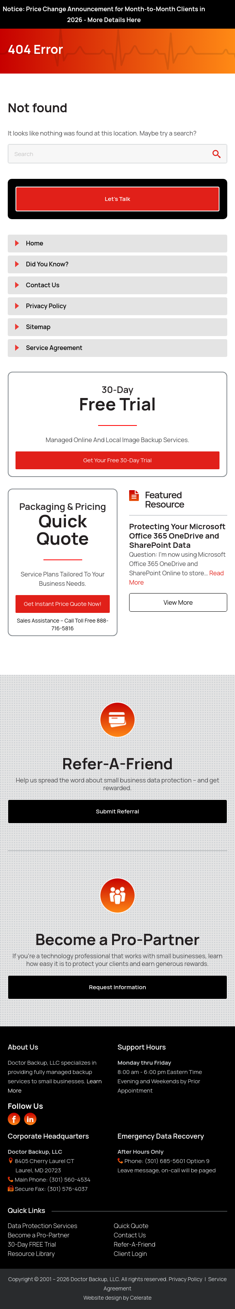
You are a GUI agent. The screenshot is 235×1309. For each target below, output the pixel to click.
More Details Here (114, 19)
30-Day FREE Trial (32, 1244)
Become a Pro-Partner (38, 1235)
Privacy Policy (46, 306)
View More (178, 602)
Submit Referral (117, 811)
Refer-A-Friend (135, 1244)
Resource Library (31, 1253)
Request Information (117, 987)
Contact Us (42, 285)
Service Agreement (54, 347)
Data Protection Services (42, 1226)
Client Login (130, 1253)
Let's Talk (117, 199)
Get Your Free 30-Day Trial (117, 460)
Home (34, 243)
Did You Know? (47, 264)
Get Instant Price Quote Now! (63, 604)
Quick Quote (131, 1226)
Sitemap (38, 327)
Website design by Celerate (117, 1297)
